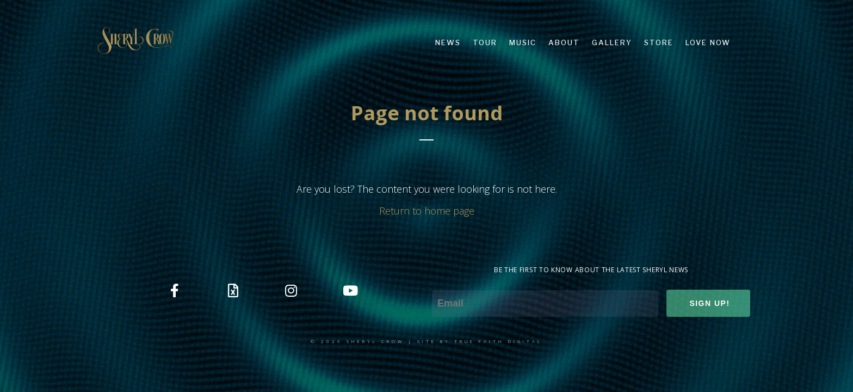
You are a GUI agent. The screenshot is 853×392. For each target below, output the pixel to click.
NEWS (448, 42)
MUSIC (522, 42)
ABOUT (564, 42)
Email (443, 282)
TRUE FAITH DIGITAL (498, 341)
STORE (658, 42)
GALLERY (612, 42)
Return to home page (426, 210)
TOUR (485, 42)
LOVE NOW (708, 42)
